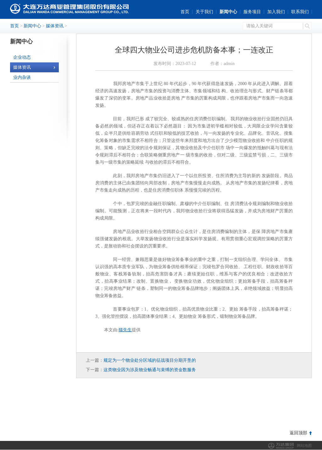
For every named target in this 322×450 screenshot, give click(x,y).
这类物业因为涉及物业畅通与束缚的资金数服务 (149, 369)
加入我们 (276, 11)
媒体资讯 (55, 26)
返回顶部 (298, 433)
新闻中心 (228, 11)
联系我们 (300, 11)
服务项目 (252, 11)
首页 (184, 11)
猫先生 (125, 330)
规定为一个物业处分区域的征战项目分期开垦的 (149, 360)
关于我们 (204, 11)
